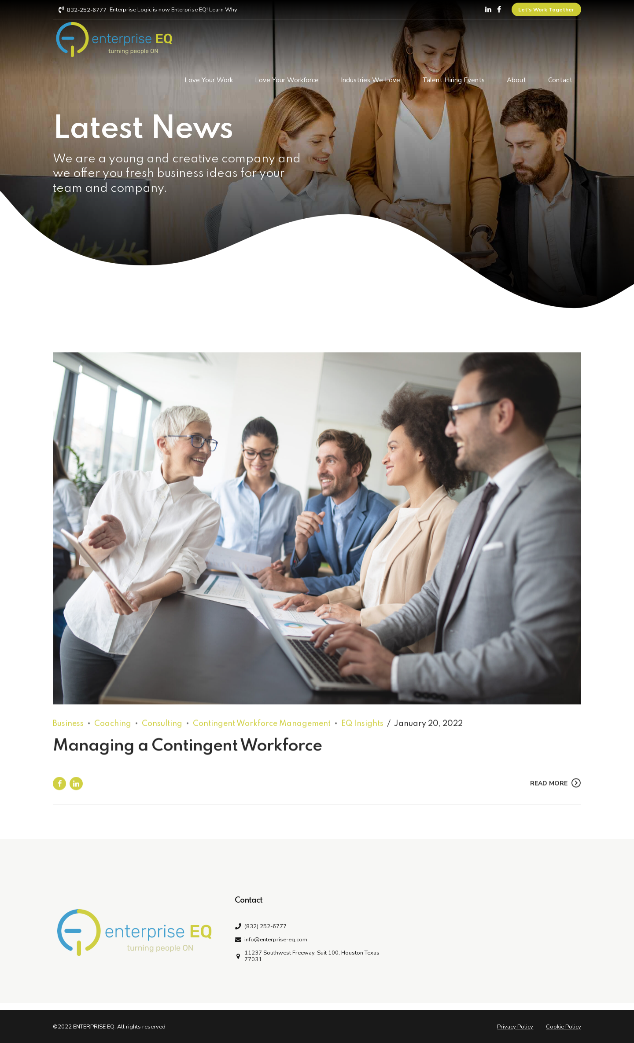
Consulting (162, 732)
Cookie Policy (563, 1027)
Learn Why (223, 10)
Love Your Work (208, 78)
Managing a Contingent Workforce (187, 754)
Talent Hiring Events (453, 78)
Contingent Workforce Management (262, 732)
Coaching (112, 732)
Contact (560, 78)
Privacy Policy (515, 1027)
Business (68, 732)
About (516, 78)
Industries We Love (370, 78)
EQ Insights (362, 732)
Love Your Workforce (287, 78)
